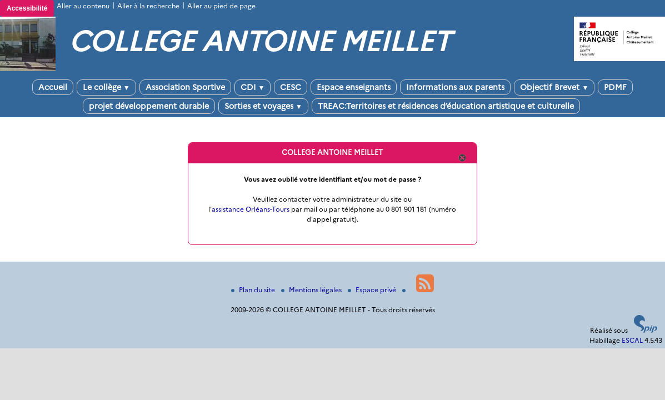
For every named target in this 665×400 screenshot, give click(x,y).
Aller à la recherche (148, 6)
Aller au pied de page (221, 6)
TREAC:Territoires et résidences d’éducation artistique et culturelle (446, 106)
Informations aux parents (455, 87)
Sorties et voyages (263, 106)
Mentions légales (312, 290)
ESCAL (632, 340)
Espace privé (373, 290)
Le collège (106, 87)
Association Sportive (185, 87)
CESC (290, 87)
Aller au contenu (83, 6)
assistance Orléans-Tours (250, 209)
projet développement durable (149, 106)
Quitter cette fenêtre (462, 158)
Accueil (52, 87)
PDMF (615, 87)
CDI (253, 87)
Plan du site (254, 290)
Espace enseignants (354, 87)
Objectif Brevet (554, 87)
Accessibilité (27, 8)
